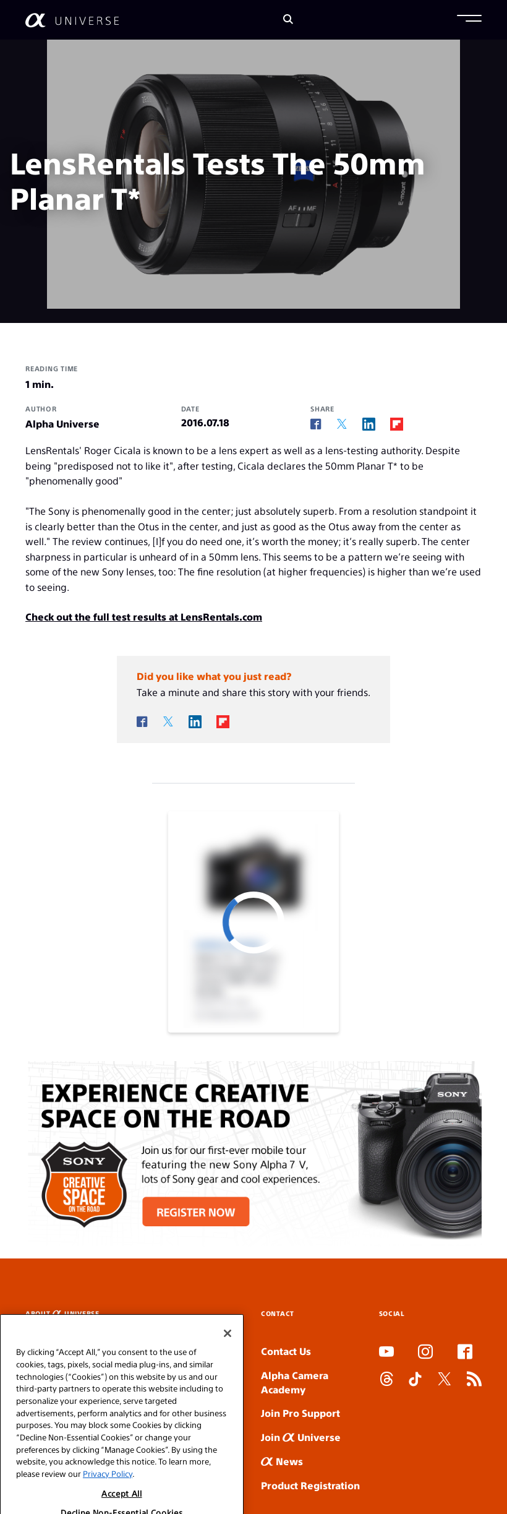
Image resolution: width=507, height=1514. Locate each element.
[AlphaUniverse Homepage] (72, 20)
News (282, 1461)
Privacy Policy (107, 1492)
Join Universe (301, 1436)
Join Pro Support (300, 1412)
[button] (469, 19)
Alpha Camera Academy (294, 1382)
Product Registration (310, 1485)
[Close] (227, 1352)
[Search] (288, 20)
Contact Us (286, 1350)
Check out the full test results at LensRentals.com (143, 616)
